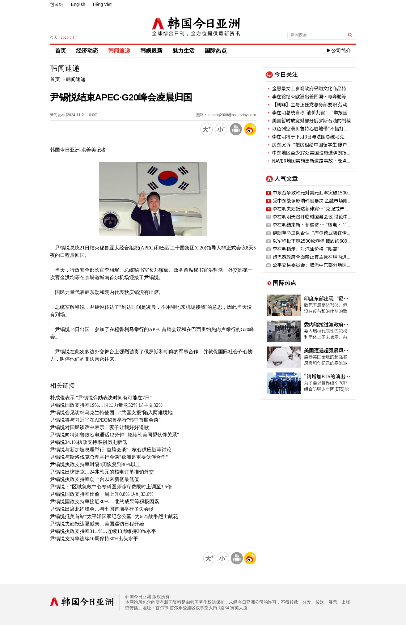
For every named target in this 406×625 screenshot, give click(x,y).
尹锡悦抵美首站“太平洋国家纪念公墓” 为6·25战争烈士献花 (114, 516)
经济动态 (87, 51)
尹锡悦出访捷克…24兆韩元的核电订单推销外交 (102, 471)
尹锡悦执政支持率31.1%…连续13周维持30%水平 (103, 531)
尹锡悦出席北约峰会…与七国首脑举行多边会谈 (102, 509)
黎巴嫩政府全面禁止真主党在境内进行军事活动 (321, 256)
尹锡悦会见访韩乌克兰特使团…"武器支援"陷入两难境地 (111, 412)
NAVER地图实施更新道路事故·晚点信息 (311, 160)
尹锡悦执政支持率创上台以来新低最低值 (94, 479)
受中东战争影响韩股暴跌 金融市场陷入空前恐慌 (322, 200)
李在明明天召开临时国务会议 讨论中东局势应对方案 (326, 216)
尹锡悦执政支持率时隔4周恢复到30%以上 (95, 464)
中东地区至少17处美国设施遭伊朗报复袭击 (313, 152)
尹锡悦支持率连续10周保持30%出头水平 (94, 538)
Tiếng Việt (102, 4)
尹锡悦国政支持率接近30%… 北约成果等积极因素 (104, 501)
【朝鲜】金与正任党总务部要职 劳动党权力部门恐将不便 (327, 104)
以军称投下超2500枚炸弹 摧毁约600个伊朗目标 (321, 240)
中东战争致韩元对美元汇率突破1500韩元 (315, 192)
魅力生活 (183, 51)
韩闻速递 (119, 51)
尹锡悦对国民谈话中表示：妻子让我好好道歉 (99, 427)
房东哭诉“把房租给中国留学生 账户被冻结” (316, 144)
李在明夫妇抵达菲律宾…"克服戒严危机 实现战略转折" (329, 208)
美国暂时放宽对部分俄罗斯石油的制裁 (308, 120)
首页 (60, 51)
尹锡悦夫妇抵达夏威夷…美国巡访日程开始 (97, 523)
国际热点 (216, 51)
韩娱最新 (151, 51)
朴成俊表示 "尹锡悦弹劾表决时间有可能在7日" (101, 397)
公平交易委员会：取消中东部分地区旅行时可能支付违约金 (333, 264)
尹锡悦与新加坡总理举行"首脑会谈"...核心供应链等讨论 (110, 449)
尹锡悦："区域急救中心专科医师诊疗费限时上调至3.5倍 (111, 486)
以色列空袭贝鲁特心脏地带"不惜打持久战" (313, 128)
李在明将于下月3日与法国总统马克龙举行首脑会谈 (321, 136)
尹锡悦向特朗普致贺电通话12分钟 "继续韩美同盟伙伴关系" (114, 434)
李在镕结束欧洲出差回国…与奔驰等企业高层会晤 (320, 96)
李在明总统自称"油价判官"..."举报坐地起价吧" (317, 112)
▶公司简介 (338, 50)
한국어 (56, 4)
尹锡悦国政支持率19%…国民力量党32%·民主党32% (106, 405)
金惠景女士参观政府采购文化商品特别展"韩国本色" (322, 88)
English (78, 4)
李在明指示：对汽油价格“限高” (307, 248)
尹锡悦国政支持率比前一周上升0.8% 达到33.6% (102, 494)
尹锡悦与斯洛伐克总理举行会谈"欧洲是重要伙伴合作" (109, 457)
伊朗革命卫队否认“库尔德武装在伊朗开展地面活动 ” (329, 232)
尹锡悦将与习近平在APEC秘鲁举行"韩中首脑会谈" (105, 420)
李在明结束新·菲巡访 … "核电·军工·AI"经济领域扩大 (331, 224)
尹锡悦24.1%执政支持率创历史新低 (88, 442)
